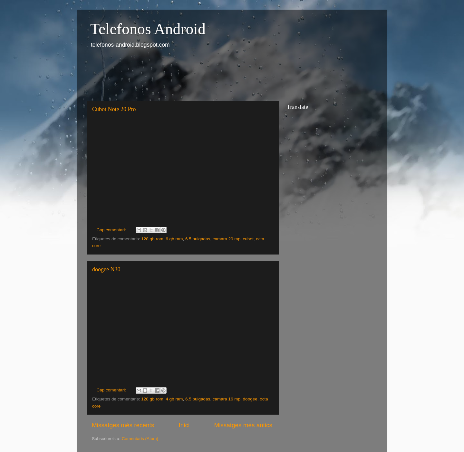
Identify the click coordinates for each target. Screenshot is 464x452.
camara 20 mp (226, 238)
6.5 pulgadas (197, 238)
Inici (184, 425)
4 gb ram (174, 399)
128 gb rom (152, 238)
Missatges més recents (123, 425)
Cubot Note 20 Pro (114, 109)
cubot (248, 238)
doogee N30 (106, 269)
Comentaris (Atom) (140, 438)
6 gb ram (174, 238)
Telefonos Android (148, 28)
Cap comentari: (112, 229)
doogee (250, 399)
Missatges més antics (243, 425)
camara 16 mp (226, 399)
